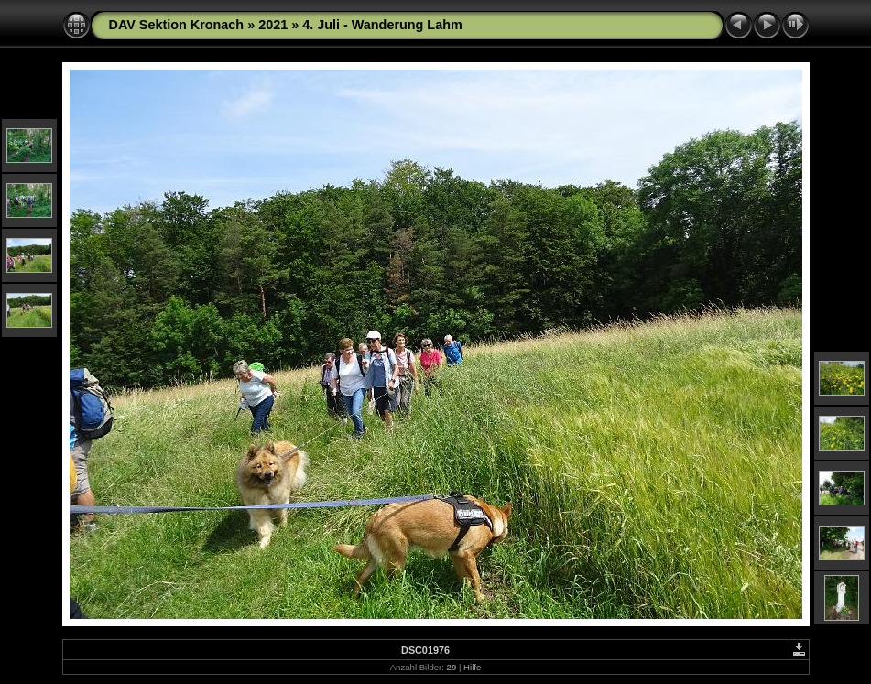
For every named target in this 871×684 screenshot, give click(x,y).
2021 (273, 24)
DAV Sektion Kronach (177, 24)
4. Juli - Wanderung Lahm (382, 24)
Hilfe (472, 667)
